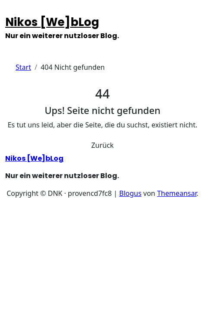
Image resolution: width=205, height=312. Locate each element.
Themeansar (176, 193)
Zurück (102, 145)
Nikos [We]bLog (52, 22)
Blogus (130, 193)
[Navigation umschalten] (10, 11)
